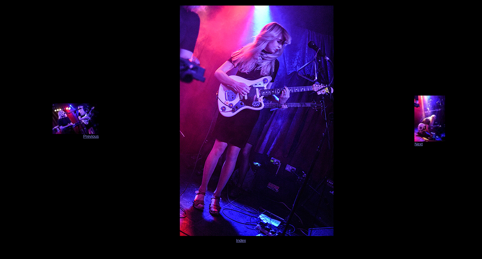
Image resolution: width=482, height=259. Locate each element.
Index (241, 240)
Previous (91, 136)
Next (418, 144)
